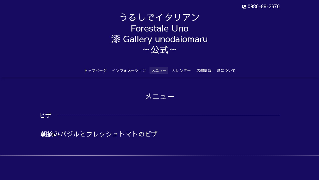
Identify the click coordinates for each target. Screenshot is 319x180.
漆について (226, 70)
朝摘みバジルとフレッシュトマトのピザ (109, 133)
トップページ (95, 70)
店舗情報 (203, 70)
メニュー (159, 70)
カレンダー (181, 70)
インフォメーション (129, 70)
